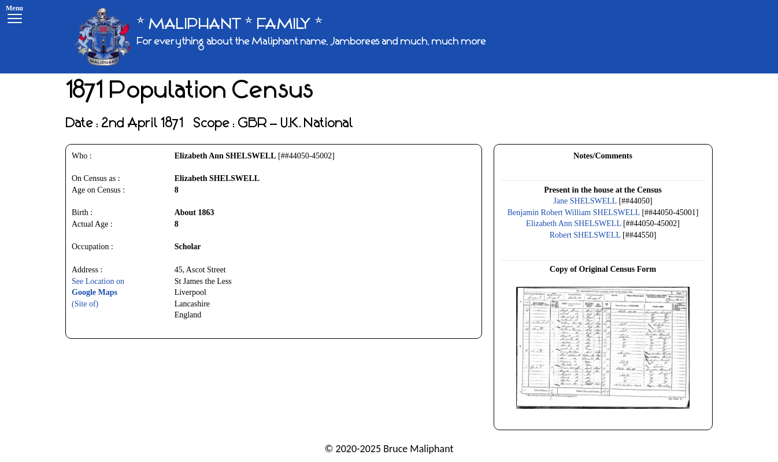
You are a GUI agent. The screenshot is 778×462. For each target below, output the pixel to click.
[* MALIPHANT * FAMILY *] (279, 37)
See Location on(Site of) (98, 292)
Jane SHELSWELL (585, 201)
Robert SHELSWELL (585, 235)
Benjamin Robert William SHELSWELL (573, 212)
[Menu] (14, 16)
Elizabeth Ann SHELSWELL (573, 223)
